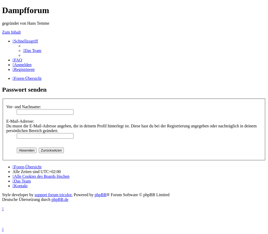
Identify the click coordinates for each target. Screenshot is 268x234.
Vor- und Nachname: (23, 107)
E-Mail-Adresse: (20, 121)
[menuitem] (32, 50)
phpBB (101, 195)
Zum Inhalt (11, 32)
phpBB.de (60, 199)
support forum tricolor (53, 195)
